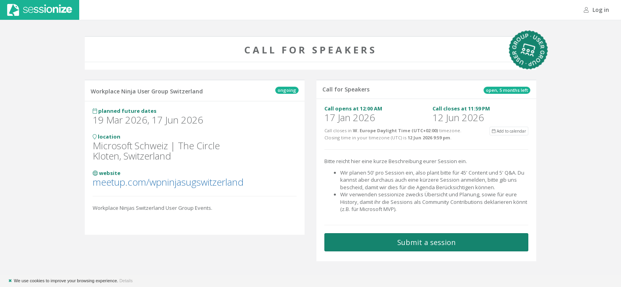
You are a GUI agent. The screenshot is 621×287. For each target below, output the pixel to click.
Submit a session (426, 242)
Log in (596, 9)
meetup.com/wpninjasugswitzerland (168, 181)
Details (126, 280)
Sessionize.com (39, 10)
